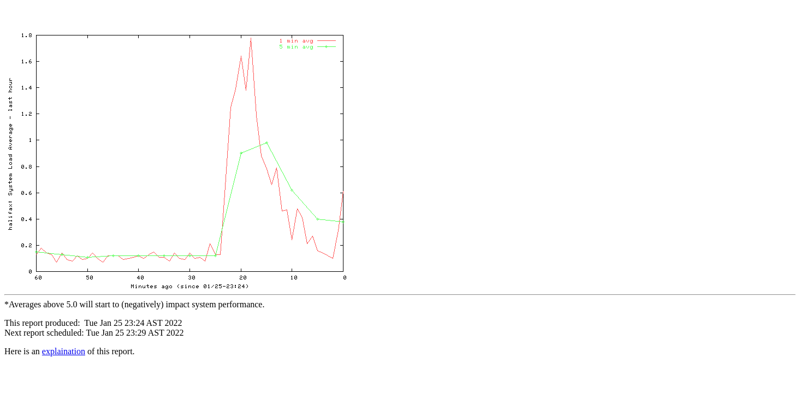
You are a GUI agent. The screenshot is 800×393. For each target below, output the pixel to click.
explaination (63, 354)
